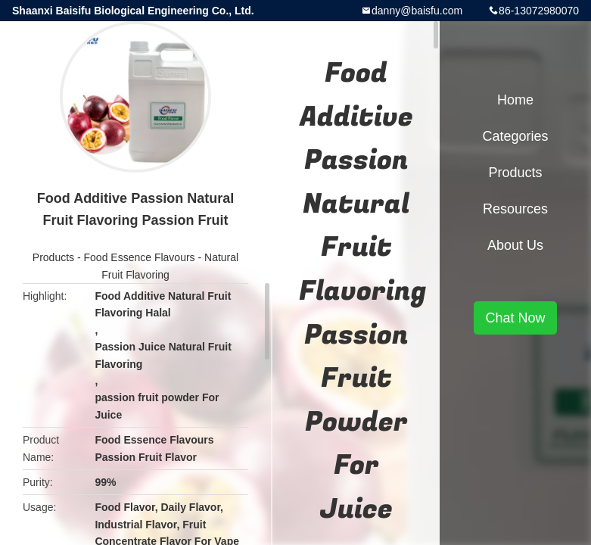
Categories (515, 136)
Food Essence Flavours (139, 257)
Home (515, 99)
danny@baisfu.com (417, 11)
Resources (515, 208)
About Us (515, 245)
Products (53, 257)
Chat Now (515, 317)
